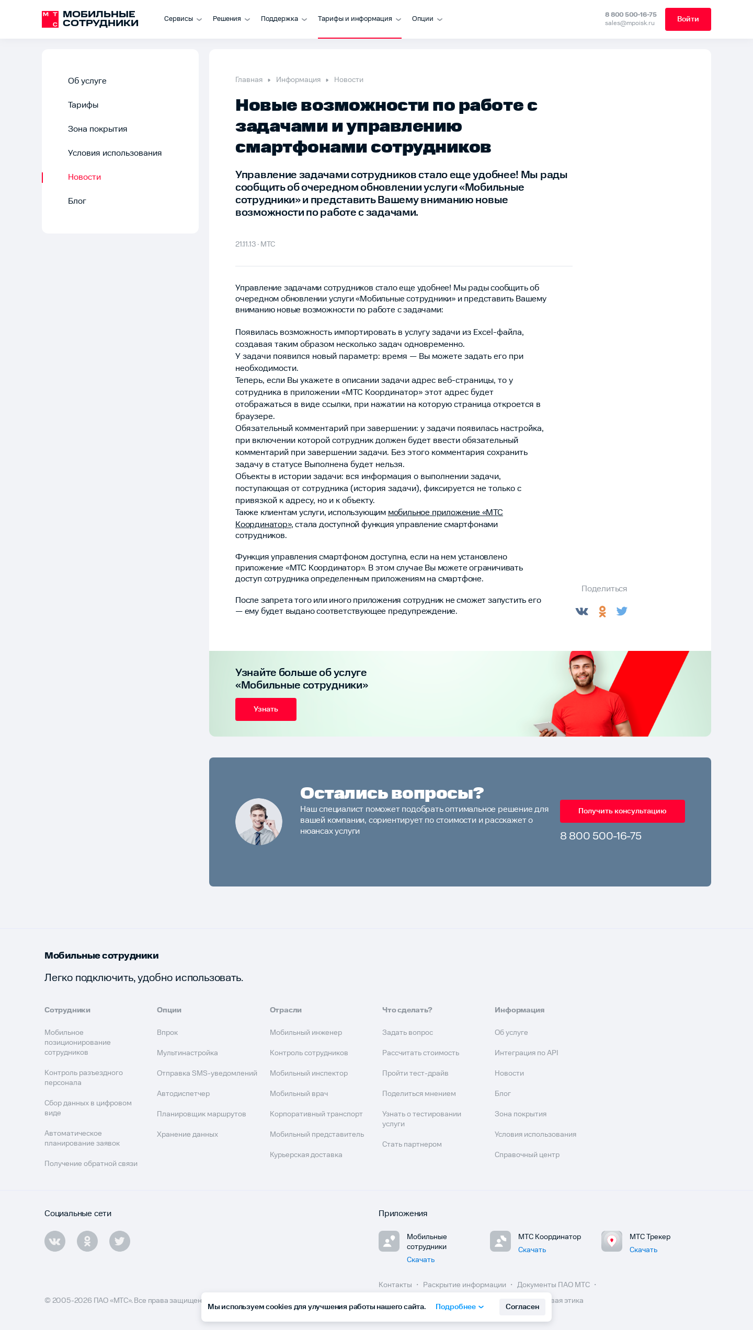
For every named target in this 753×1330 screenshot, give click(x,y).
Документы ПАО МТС (554, 1285)
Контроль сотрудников (309, 1053)
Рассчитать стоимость (420, 1053)
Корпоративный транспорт (316, 1114)
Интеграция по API (526, 1053)
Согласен (522, 1307)
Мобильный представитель (317, 1134)
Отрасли (286, 1010)
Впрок (167, 1033)
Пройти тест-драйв (415, 1073)
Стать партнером (412, 1144)
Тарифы (83, 105)
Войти (688, 19)
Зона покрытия (98, 129)
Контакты (396, 1285)
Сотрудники (67, 1010)
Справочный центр (527, 1155)
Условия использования (115, 153)
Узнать (266, 709)
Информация (298, 80)
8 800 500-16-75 (631, 15)
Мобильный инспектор (309, 1073)
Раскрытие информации (465, 1285)
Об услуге (87, 81)
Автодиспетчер (183, 1094)
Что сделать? (407, 1010)
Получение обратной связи (91, 1164)
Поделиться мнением (419, 1094)
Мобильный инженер (306, 1033)
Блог (77, 201)
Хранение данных (187, 1134)
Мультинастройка (187, 1053)
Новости (84, 177)
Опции (169, 1010)
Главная (249, 80)
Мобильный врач (299, 1094)
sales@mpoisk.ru (630, 23)
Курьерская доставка (306, 1155)
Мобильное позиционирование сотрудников (77, 1043)
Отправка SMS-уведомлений (207, 1073)
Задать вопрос (407, 1033)
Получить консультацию (622, 811)
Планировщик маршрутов (201, 1114)
